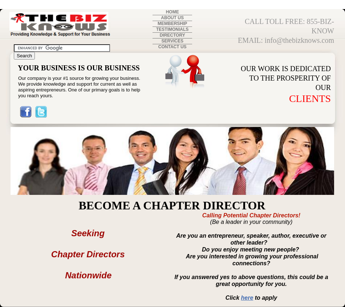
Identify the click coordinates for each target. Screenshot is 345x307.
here (247, 298)
